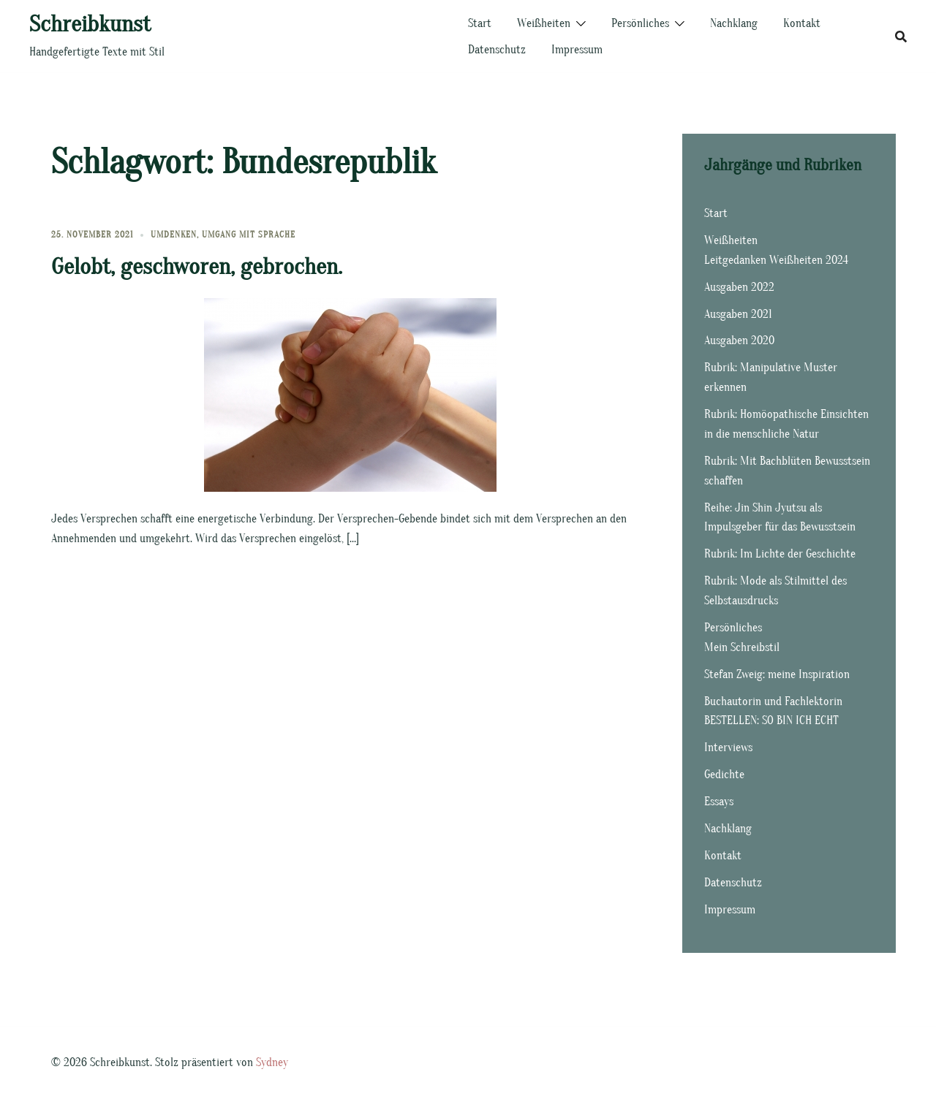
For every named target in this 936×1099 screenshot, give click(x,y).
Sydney (272, 1062)
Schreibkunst (90, 23)
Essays (718, 801)
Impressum (577, 49)
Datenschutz (497, 49)
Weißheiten (543, 23)
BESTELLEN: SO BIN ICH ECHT (771, 720)
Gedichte (724, 774)
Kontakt (801, 23)
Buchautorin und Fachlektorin (773, 701)
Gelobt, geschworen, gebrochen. (196, 266)
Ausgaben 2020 (739, 340)
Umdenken (174, 234)
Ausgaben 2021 (738, 314)
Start (479, 23)
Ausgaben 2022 (739, 287)
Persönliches (640, 23)
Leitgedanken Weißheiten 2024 (776, 260)
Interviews (728, 747)
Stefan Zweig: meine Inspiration (777, 674)
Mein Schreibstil (742, 647)
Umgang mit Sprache (248, 234)
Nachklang (734, 23)
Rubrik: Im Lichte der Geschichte (780, 553)
